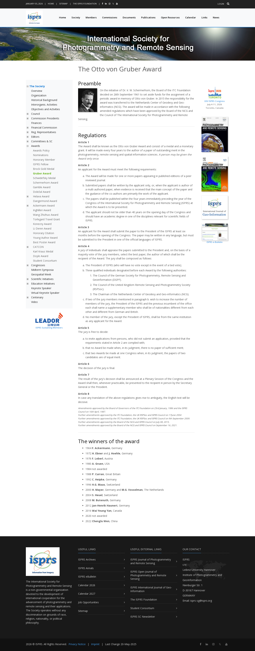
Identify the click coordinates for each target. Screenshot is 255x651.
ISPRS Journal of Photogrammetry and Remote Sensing (150, 561)
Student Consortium (45, 260)
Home (51, 3)
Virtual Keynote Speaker (45, 292)
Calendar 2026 (86, 585)
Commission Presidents (45, 118)
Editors (35, 136)
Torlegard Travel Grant (46, 219)
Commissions (109, 17)
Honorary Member (44, 159)
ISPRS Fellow (40, 164)
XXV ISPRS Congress (215, 93)
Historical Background (44, 100)
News (216, 17)
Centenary (37, 297)
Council (35, 113)
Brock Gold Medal (43, 169)
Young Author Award (45, 237)
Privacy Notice (77, 644)
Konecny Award (42, 224)
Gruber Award (42, 173)
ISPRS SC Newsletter (142, 616)
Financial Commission (44, 127)
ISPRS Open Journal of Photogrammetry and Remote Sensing (148, 575)
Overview (36, 91)
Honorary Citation (43, 233)
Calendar (190, 17)
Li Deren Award (42, 228)
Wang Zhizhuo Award (45, 214)
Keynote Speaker (41, 288)
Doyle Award (40, 256)
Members (91, 17)
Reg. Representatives (43, 132)
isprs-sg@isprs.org (201, 600)
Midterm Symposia (42, 270)
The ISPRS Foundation (85, 3)
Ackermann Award (44, 205)
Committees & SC (41, 141)
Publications (148, 17)
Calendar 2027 (86, 593)
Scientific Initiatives (42, 279)
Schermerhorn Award (45, 182)
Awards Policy (41, 150)
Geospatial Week (41, 274)
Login (221, 3)
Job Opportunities (88, 602)
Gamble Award (41, 187)
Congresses (38, 265)
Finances (36, 123)
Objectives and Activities (45, 109)
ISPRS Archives (87, 559)
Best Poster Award (44, 242)
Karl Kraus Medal (43, 251)
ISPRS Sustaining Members (49, 327)
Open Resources (170, 17)
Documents (129, 17)
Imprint (95, 644)
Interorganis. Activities (44, 104)
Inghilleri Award (42, 210)
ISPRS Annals (86, 568)
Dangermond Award (45, 201)
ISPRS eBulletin (87, 576)
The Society (37, 86)
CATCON (38, 247)
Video (34, 302)
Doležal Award (41, 192)
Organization (38, 95)
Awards (35, 146)
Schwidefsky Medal (44, 178)
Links (204, 17)
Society (75, 17)
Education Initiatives (43, 283)
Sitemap (63, 3)
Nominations (40, 155)
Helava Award (41, 196)
